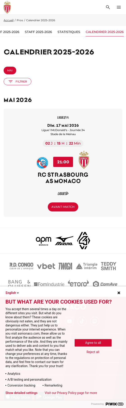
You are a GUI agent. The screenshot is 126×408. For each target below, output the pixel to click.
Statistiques (68, 32)
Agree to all (93, 343)
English (13, 293)
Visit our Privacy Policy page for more (71, 393)
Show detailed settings (21, 393)
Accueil (9, 20)
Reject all (93, 352)
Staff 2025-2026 (38, 32)
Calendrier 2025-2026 (105, 32)
